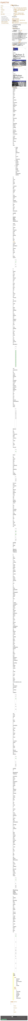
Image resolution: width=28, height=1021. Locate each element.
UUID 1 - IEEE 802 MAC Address (21, 9)
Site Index (3, 14)
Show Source (14, 28)
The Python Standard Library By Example (5, 22)
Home (2, 5)
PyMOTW (15, 5)
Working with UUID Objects (19, 14)
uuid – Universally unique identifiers (20, 7)
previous (11, 5)
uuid (15, 977)
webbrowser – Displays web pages (19, 22)
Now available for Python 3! (19, 66)
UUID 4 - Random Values (19, 13)
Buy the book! (19, 87)
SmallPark (23, 1018)
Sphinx (10, 1018)
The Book (2, 9)
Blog (2, 7)
